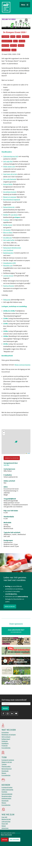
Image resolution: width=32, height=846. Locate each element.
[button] (16, 441)
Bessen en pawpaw (9, 197)
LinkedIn (12, 713)
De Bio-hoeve (7, 225)
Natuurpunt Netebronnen (12, 248)
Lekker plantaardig (7, 790)
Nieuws (4, 773)
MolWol (5, 215)
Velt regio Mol (8, 161)
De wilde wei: (7, 238)
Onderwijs (5, 741)
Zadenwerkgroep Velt (10, 156)
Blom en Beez (7, 232)
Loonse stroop (8, 276)
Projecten (5, 745)
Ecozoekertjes (6, 748)
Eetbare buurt (6, 739)
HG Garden (7, 230)
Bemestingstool (7, 769)
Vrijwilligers (5, 743)
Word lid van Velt (10, 612)
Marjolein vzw (7, 265)
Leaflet (28, 453)
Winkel (4, 826)
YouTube (16, 713)
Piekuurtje (6, 300)
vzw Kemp (14, 215)
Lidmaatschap (6, 821)
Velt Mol (6, 465)
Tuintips (4, 764)
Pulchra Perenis (8, 286)
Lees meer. (18, 833)
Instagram (7, 713)
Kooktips (4, 792)
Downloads (5, 771)
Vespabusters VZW (9, 263)
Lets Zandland (8, 250)
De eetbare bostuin (9, 192)
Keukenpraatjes (6, 798)
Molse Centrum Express (22, 365)
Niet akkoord (14, 839)
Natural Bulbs (7, 184)
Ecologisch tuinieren (8, 760)
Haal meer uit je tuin (10, 174)
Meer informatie (6, 835)
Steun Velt (5, 824)
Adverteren (5, 828)
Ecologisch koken (7, 787)
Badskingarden (8, 253)
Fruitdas (6, 220)
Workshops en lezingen (9, 734)
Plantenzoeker (6, 766)
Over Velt (4, 817)
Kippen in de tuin (7, 762)
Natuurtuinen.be (9, 207)
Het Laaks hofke (8, 240)
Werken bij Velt (6, 819)
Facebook (3, 713)
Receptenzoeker (7, 796)
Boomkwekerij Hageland (11, 200)
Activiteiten (5, 732)
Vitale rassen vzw (9, 166)
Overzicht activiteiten (12, 458)
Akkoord (4, 839)
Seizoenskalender (7, 794)
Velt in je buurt (6, 737)
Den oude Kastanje (9, 179)
